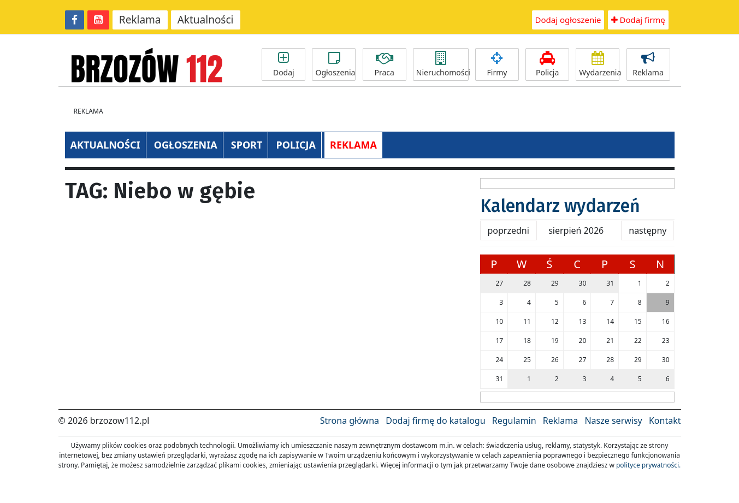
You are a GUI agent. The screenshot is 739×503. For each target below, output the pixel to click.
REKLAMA (353, 144)
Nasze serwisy (613, 421)
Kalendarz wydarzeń (560, 206)
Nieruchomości (442, 64)
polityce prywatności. (648, 465)
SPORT (247, 144)
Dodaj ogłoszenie (568, 19)
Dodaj (283, 64)
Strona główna (349, 421)
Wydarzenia (599, 64)
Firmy (497, 64)
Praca (384, 64)
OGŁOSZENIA (185, 144)
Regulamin (514, 421)
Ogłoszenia (335, 64)
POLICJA (295, 144)
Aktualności (206, 20)
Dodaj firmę (638, 19)
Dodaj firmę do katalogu (435, 421)
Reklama (140, 20)
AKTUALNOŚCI (105, 144)
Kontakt (665, 421)
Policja (547, 64)
